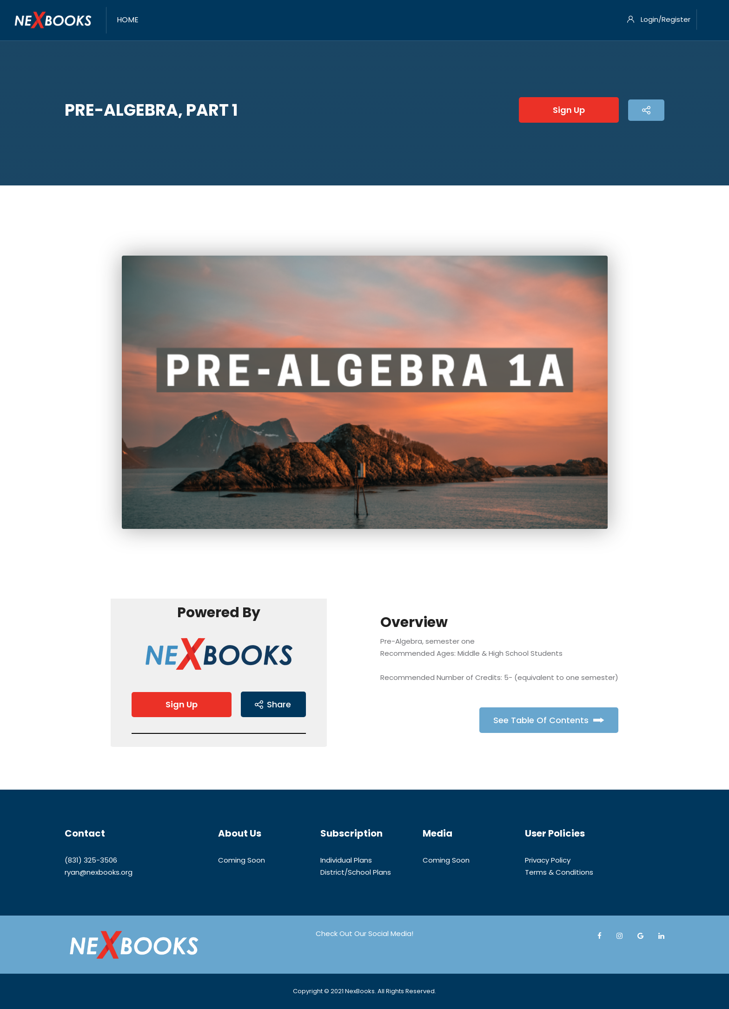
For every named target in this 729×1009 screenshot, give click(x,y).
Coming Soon (241, 860)
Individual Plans (346, 860)
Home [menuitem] (128, 19)
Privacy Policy (547, 860)
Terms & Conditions (559, 872)
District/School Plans (355, 872)
